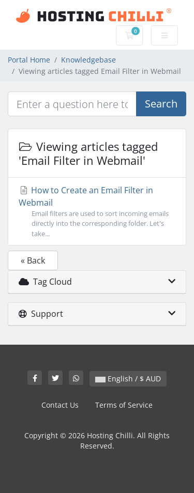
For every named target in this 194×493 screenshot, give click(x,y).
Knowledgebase (88, 60)
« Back (33, 260)
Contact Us (60, 405)
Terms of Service (124, 405)
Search (161, 104)
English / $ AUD (128, 378)
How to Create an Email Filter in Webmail (97, 211)
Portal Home (29, 60)
